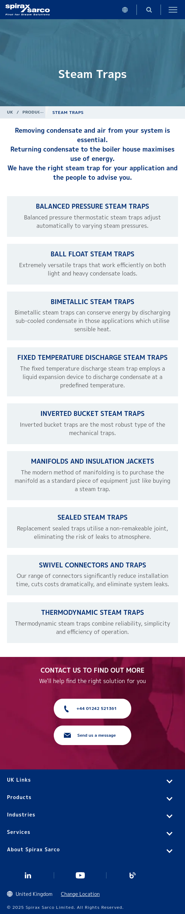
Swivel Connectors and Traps (92, 565)
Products (34, 112)
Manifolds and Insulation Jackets (92, 461)
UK (10, 112)
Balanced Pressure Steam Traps (92, 206)
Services (18, 832)
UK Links (19, 779)
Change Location (80, 894)
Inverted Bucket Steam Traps (92, 413)
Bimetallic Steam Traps (92, 301)
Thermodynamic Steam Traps (92, 612)
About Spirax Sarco (33, 849)
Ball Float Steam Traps (92, 254)
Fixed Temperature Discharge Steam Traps (92, 357)
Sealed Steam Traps (93, 517)
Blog (133, 875)
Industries (21, 814)
